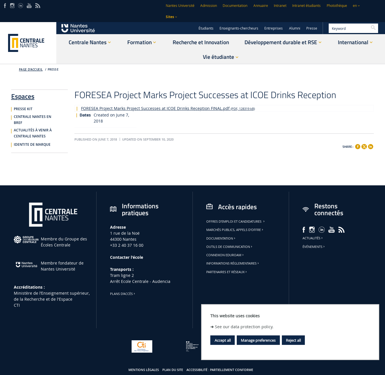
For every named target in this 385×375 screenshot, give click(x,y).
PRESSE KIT (23, 109)
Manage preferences (258, 340)
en (355, 5)
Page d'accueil (31, 69)
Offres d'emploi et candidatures (235, 221)
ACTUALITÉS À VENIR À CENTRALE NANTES (33, 133)
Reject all (293, 340)
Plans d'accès (123, 294)
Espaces (22, 95)
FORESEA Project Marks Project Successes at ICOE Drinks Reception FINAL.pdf (168, 108)
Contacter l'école (126, 257)
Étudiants (206, 28)
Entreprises (273, 28)
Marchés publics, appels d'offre (235, 230)
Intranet (280, 5)
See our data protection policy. (244, 326)
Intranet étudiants (306, 5)
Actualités (313, 238)
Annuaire (260, 5)
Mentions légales (143, 370)
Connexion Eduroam (225, 255)
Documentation (235, 5)
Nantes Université (180, 5)
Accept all (223, 340)
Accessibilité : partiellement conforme (219, 370)
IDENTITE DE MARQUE (32, 144)
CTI (17, 305)
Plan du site (172, 370)
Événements (314, 247)
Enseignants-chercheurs (239, 28)
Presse (311, 28)
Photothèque (337, 5)
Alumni (294, 28)
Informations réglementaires (233, 263)
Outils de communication (229, 247)
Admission (208, 5)
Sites (170, 16)
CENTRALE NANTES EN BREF (32, 119)
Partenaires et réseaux (227, 272)
